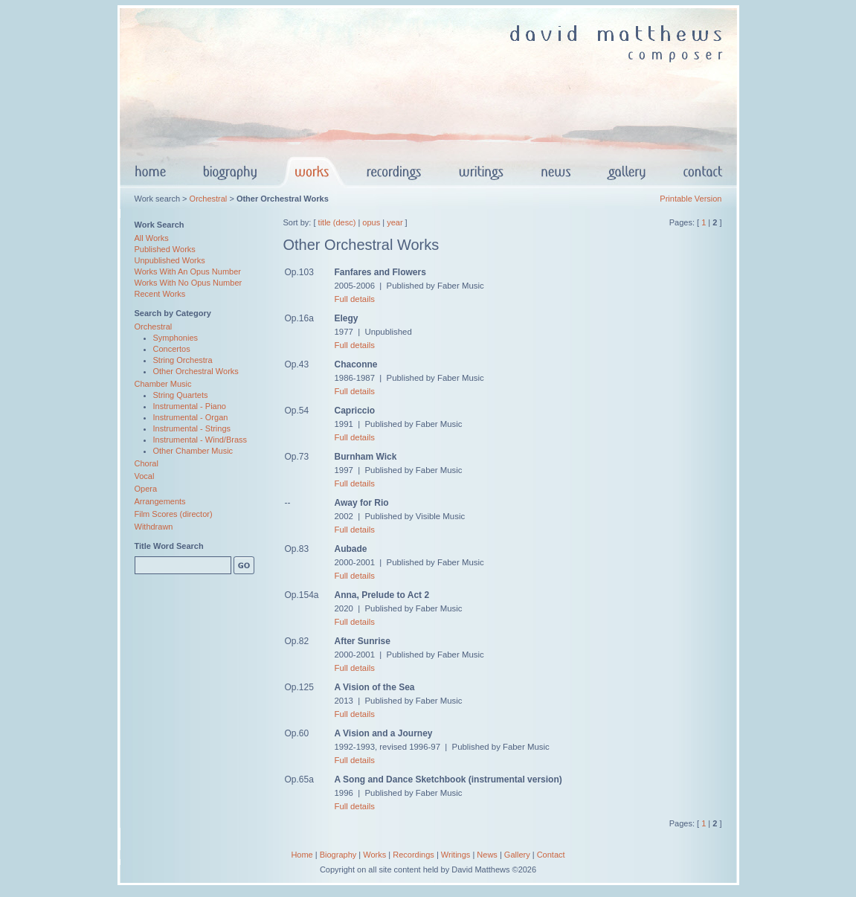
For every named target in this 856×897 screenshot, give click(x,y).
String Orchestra (183, 360)
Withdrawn (154, 526)
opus (371, 222)
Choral (146, 463)
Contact (551, 854)
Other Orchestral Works (196, 371)
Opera (146, 488)
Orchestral (209, 198)
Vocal (145, 476)
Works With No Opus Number (188, 282)
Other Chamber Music (193, 450)
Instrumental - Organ (190, 417)
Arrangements (160, 501)
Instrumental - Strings (192, 428)
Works (374, 854)
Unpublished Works (170, 260)
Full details (355, 299)
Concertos (171, 348)
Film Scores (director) (174, 513)
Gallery (517, 854)
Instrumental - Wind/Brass (200, 439)
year (394, 222)
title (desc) (337, 222)
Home (301, 854)
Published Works (165, 249)
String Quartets (180, 394)
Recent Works (160, 293)
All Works (152, 238)
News (487, 854)
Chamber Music (163, 383)
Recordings (413, 854)
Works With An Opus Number (188, 271)
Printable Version (690, 198)
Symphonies (176, 337)
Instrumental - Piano (189, 406)
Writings (456, 854)
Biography (338, 854)
